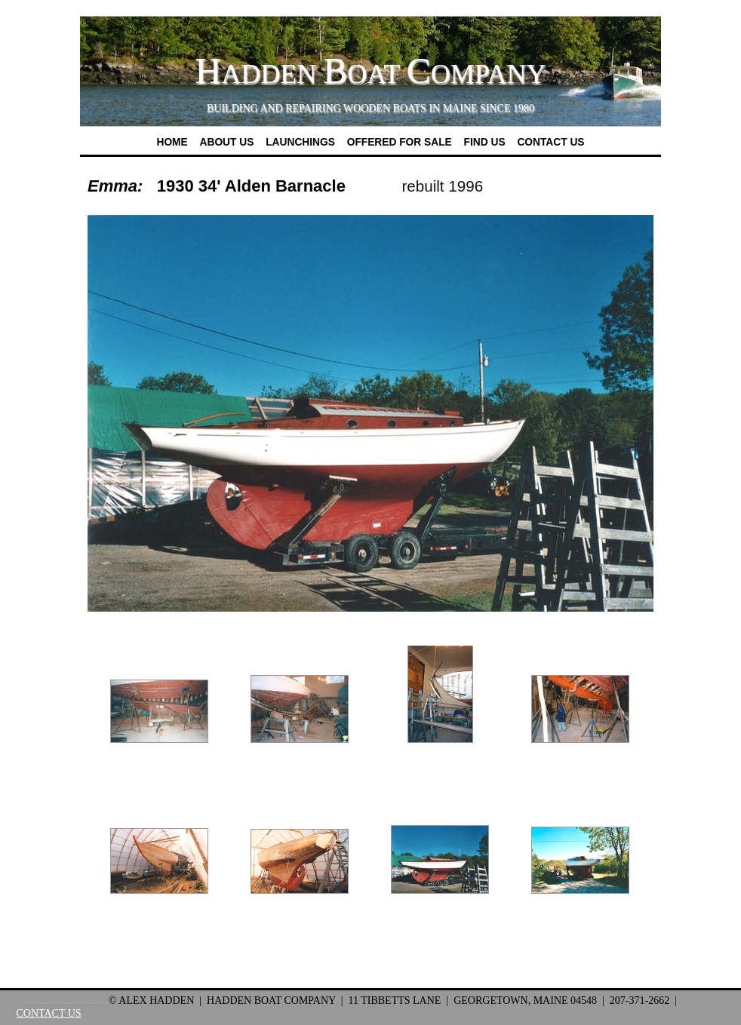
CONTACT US (48, 1013)
